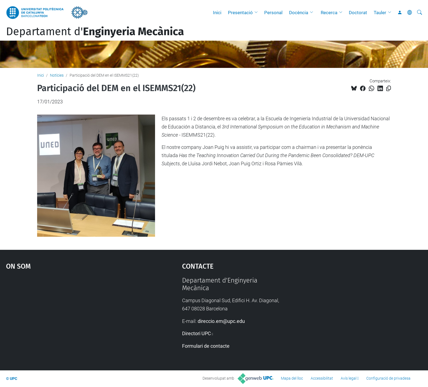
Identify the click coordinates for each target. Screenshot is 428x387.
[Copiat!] (388, 88)
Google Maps (73, 317)
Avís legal (348, 378)
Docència (298, 12)
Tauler (380, 12)
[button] (257, 12)
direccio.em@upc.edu (221, 321)
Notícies (57, 75)
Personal (273, 12)
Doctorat (358, 12)
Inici (217, 12)
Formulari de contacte (206, 346)
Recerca (329, 12)
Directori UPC (196, 333)
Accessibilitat (322, 378)
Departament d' (95, 31)
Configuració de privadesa (388, 378)
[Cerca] (419, 12)
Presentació (240, 12)
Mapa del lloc (292, 378)
